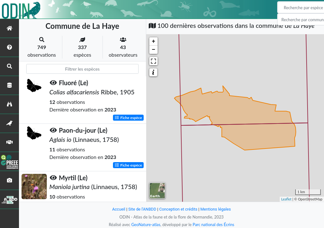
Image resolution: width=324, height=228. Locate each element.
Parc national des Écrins (213, 224)
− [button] (153, 50)
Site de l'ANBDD (142, 209)
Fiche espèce (128, 117)
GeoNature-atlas (145, 224)
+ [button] (153, 41)
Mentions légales (216, 209)
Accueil (118, 209)
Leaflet (286, 199)
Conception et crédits (178, 209)
